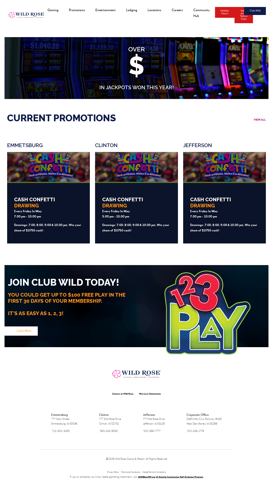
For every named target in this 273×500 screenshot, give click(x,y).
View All (256, 122)
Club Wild (251, 10)
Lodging (130, 10)
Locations (154, 10)
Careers (176, 10)
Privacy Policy (107, 489)
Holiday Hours (224, 12)
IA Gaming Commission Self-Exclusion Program (181, 494)
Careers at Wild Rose (120, 407)
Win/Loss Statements (152, 407)
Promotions (76, 10)
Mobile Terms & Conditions (158, 489)
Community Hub (201, 13)
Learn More (31, 337)
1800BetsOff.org (141, 494)
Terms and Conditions (130, 489)
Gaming (52, 10)
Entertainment (105, 10)
